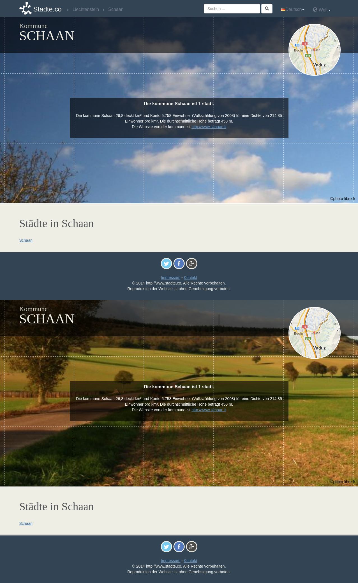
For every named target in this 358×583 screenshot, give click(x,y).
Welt (321, 9)
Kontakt (190, 277)
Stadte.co (47, 9)
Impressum (170, 277)
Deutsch (293, 9)
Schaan (26, 240)
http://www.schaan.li (208, 126)
